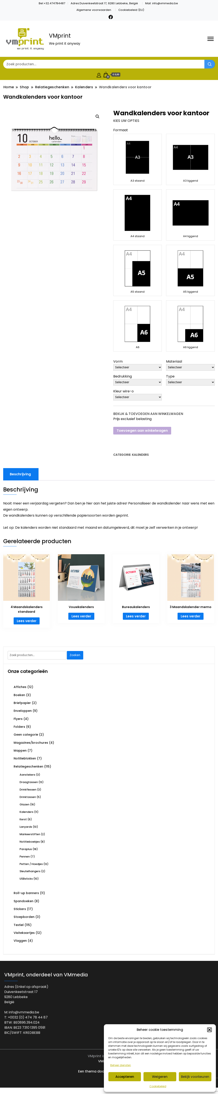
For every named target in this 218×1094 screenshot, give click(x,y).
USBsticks (26, 878)
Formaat (120, 130)
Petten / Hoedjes (31, 864)
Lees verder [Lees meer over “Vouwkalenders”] (81, 616)
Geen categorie (26, 734)
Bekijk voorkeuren (195, 1076)
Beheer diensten (120, 1065)
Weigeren (160, 1076)
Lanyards (26, 827)
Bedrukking (122, 376)
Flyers (18, 719)
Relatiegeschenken (28, 766)
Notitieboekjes (30, 841)
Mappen (20, 750)
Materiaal (174, 361)
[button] (209, 1030)
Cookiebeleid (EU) (131, 10)
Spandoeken (23, 901)
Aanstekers (27, 774)
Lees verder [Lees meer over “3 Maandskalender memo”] (190, 616)
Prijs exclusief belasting (132, 418)
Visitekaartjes (24, 933)
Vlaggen (20, 941)
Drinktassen (28, 797)
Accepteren (124, 1076)
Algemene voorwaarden (93, 10)
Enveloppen (23, 711)
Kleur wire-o (123, 391)
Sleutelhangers (30, 871)
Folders (19, 727)
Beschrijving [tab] (20, 474)
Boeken (19, 695)
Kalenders (140, 455)
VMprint (60, 36)
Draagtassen (29, 782)
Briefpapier (22, 703)
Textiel (19, 925)
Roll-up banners (26, 893)
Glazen (24, 804)
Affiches (20, 687)
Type (170, 376)
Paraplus (26, 849)
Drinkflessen (28, 789)
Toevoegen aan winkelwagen (142, 430)
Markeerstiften (30, 834)
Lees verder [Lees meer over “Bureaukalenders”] (136, 616)
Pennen (25, 856)
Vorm (118, 361)
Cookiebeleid (157, 1086)
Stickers (20, 909)
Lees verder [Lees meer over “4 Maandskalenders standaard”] (26, 621)
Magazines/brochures (31, 743)
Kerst (23, 819)
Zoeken (75, 655)
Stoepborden (24, 917)
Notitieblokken (25, 758)
